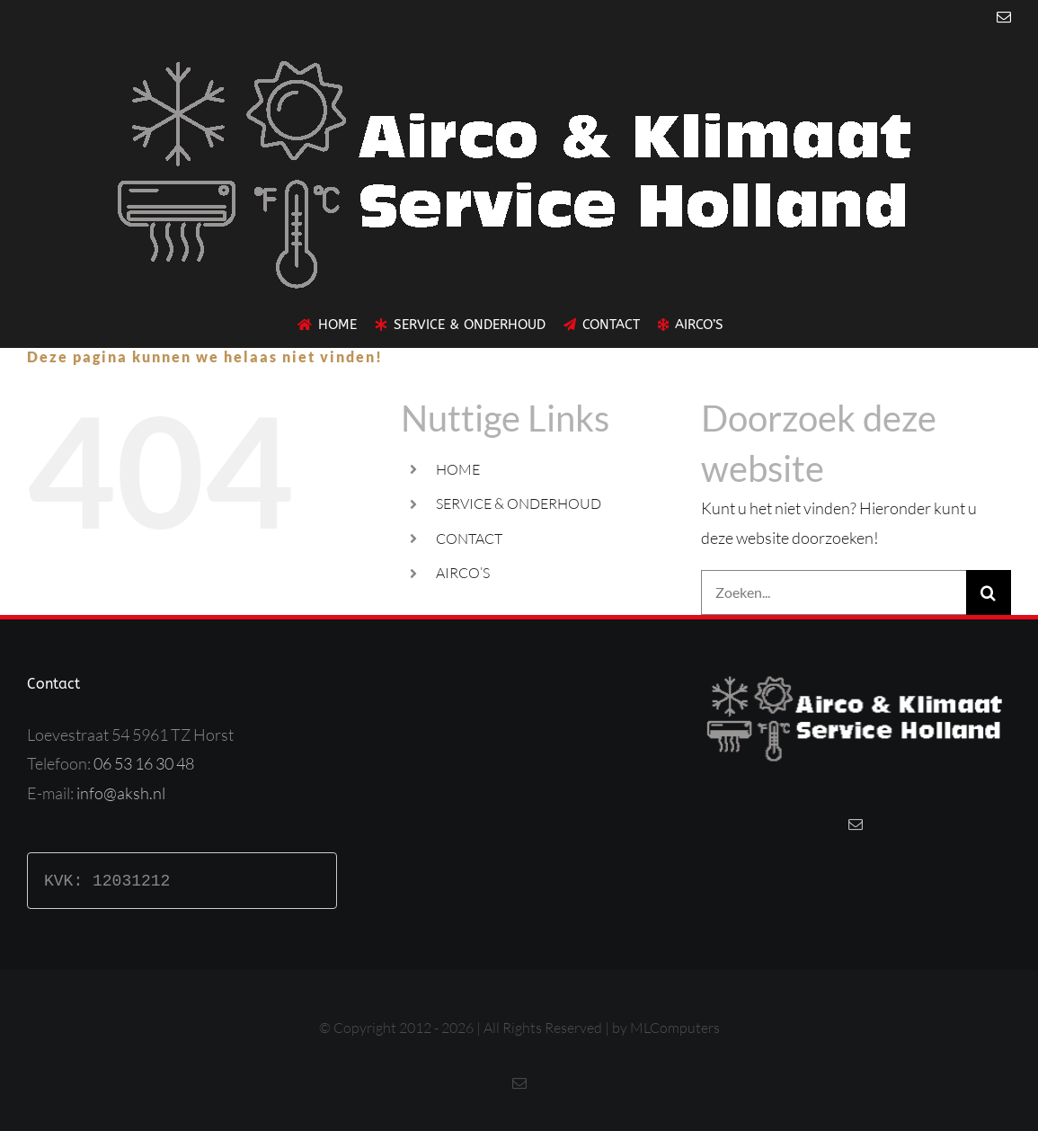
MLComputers (675, 1028)
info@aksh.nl (120, 793)
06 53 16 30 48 (143, 763)
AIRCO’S (463, 573)
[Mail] (855, 824)
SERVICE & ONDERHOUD (518, 503)
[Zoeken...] (833, 592)
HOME (458, 469)
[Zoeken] (988, 592)
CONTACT (469, 539)
